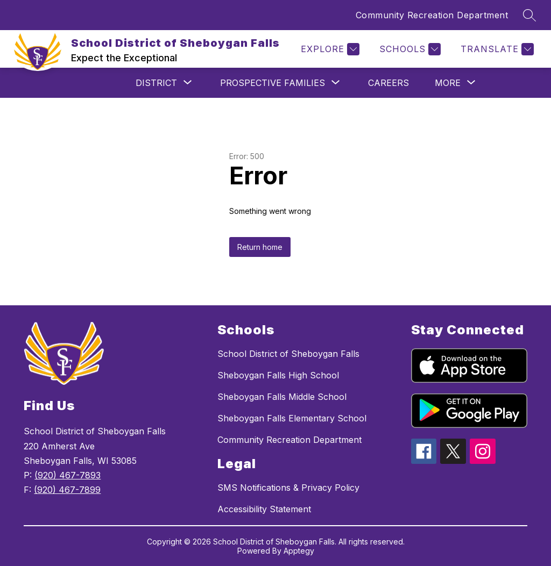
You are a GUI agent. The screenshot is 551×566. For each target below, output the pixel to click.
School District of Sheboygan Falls (288, 353)
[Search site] (529, 15)
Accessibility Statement (264, 509)
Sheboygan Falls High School (278, 375)
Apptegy (299, 550)
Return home (259, 247)
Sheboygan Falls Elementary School (291, 418)
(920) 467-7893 (67, 475)
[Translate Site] (496, 49)
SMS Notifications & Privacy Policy (288, 487)
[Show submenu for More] (448, 82)
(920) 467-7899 (67, 489)
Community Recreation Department (432, 15)
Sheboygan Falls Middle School (282, 396)
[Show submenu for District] (156, 82)
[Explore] (328, 49)
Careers (388, 82)
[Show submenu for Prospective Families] (272, 82)
